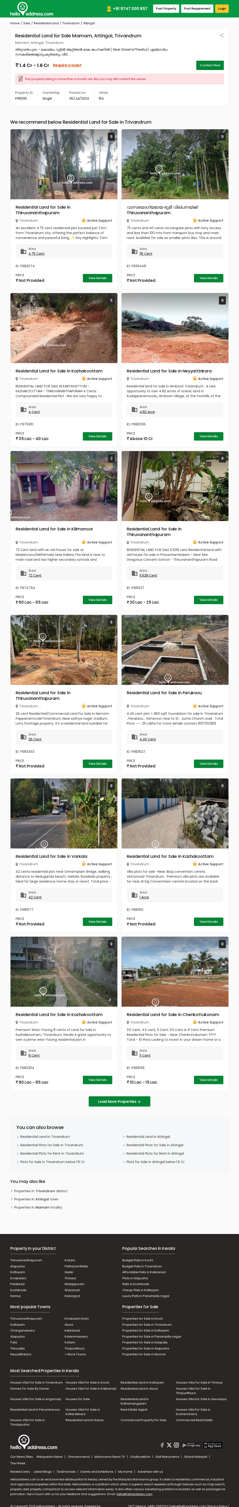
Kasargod (72, 1296)
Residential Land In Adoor (85, 1420)
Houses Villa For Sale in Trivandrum (36, 1382)
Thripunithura (74, 1348)
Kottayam (17, 1272)
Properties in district (40, 1191)
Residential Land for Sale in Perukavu (164, 693)
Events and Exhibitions (97, 1471)
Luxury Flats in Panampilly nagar (146, 1296)
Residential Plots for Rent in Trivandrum (52, 1153)
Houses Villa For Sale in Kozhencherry (193, 1411)
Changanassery (22, 1330)
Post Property (166, 8)
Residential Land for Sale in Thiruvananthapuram (43, 210)
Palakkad (17, 1284)
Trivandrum (71, 23)
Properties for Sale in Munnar (144, 1354)
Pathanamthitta (76, 1266)
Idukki (69, 1272)
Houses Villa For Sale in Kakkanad (91, 1388)
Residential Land (46, 23)
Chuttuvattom (140, 1456)
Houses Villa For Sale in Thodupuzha (27, 1422)
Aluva (69, 1324)
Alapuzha (17, 1266)
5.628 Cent (148, 575)
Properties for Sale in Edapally (145, 1342)
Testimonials (66, 1471)
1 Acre (144, 897)
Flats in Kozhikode (135, 1284)
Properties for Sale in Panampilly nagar (151, 1336)
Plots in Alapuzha (135, 1278)
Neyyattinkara (20, 1354)
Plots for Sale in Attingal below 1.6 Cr (156, 1162)
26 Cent (35, 739)
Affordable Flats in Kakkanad (143, 1272)
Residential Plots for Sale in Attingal (155, 1145)
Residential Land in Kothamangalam (135, 1401)
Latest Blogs (43, 1471)
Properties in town (36, 1199)
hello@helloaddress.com (134, 1494)
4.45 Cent (148, 739)
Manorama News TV (110, 1456)
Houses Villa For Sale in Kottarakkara (83, 1411)
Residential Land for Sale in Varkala (51, 856)
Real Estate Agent (134, 1409)
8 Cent (34, 1055)
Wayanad (72, 1290)
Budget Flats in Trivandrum (142, 1266)
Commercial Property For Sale (143, 1420)
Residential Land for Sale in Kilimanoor (54, 529)
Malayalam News (50, 1456)
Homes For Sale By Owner (29, 1388)
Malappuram (74, 1284)
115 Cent (146, 253)
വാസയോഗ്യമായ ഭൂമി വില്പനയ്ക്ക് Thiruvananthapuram (162, 210)
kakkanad (72, 1330)
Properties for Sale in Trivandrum (147, 1324)
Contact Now (210, 65)
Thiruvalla (17, 1348)
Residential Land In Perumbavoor (35, 1409)
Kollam (70, 1260)
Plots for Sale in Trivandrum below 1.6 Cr (52, 1162)
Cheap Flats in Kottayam (140, 1290)
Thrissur (70, 1278)
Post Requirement (197, 8)
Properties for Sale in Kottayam (145, 1330)
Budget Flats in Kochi (137, 1260)
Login (222, 8)
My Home (125, 1471)
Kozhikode (18, 1290)
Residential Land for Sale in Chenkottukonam (173, 1014)
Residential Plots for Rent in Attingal (155, 1153)
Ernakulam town (77, 1318)
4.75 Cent (36, 253)
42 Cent (35, 897)
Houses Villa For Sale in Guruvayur (201, 1399)
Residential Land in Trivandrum (45, 1136)
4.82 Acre (147, 412)
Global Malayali (196, 1456)
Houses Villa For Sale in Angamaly (35, 1399)
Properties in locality (38, 1207)
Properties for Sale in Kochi (142, 1318)
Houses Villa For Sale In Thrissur (199, 1382)
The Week (17, 1463)
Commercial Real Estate (194, 1420)
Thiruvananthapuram (26, 1260)
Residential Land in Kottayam (142, 1382)
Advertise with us (150, 1471)
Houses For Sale (78, 1399)
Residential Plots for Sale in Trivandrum (51, 1145)
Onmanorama (79, 1456)
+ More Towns (75, 1354)
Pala (13, 1342)
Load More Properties (119, 1101)
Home (15, 23)
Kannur (15, 1296)
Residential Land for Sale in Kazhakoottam (59, 371)
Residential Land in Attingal (148, 1136)
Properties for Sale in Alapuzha (145, 1348)
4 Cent (34, 412)
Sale (26, 23)
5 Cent (145, 1055)
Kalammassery (76, 1336)
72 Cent (35, 575)
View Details (97, 278)
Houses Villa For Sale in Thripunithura (193, 1390)
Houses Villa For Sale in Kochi (87, 1382)
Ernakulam (18, 1278)
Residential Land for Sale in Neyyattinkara (169, 371)
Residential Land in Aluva (139, 1388)
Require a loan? (67, 65)
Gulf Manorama (167, 1456)
